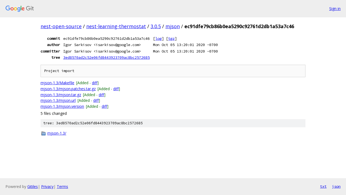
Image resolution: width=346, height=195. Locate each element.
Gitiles (32, 186)
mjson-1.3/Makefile (57, 82)
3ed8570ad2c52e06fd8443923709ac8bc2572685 (106, 57)
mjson (172, 26)
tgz (171, 38)
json (336, 186)
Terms (62, 186)
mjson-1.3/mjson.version (62, 106)
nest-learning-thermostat (116, 26)
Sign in (335, 8)
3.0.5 (156, 26)
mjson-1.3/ (56, 133)
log (158, 38)
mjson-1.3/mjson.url (58, 100)
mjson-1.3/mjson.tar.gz (61, 94)
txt (323, 186)
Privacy (47, 186)
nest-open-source (61, 26)
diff (94, 82)
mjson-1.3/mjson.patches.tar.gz (68, 88)
